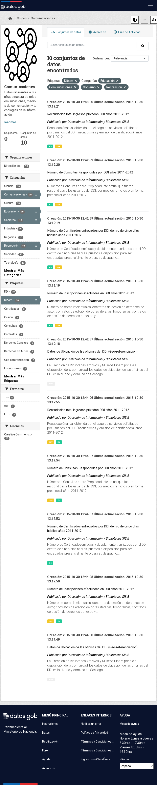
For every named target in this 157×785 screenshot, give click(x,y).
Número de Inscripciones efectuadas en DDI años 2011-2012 (90, 293)
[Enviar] (143, 46)
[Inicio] (10, 18)
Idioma (124, 759)
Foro (45, 750)
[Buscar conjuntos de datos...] (92, 45)
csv (58, 146)
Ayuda (46, 759)
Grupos (22, 18)
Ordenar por (101, 58)
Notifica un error (91, 723)
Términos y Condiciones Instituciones (98, 750)
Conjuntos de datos (65, 32)
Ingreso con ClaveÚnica (95, 759)
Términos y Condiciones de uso (98, 741)
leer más (10, 122)
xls (50, 146)
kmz (51, 383)
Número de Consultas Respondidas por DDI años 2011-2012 (90, 172)
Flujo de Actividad (126, 32)
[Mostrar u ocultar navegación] (150, 5)
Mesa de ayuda (129, 723)
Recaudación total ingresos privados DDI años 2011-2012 (88, 114)
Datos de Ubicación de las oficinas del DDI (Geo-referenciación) (92, 351)
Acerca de (97, 32)
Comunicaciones (43, 18)
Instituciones (50, 723)
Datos (46, 732)
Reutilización (50, 741)
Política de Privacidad (94, 732)
